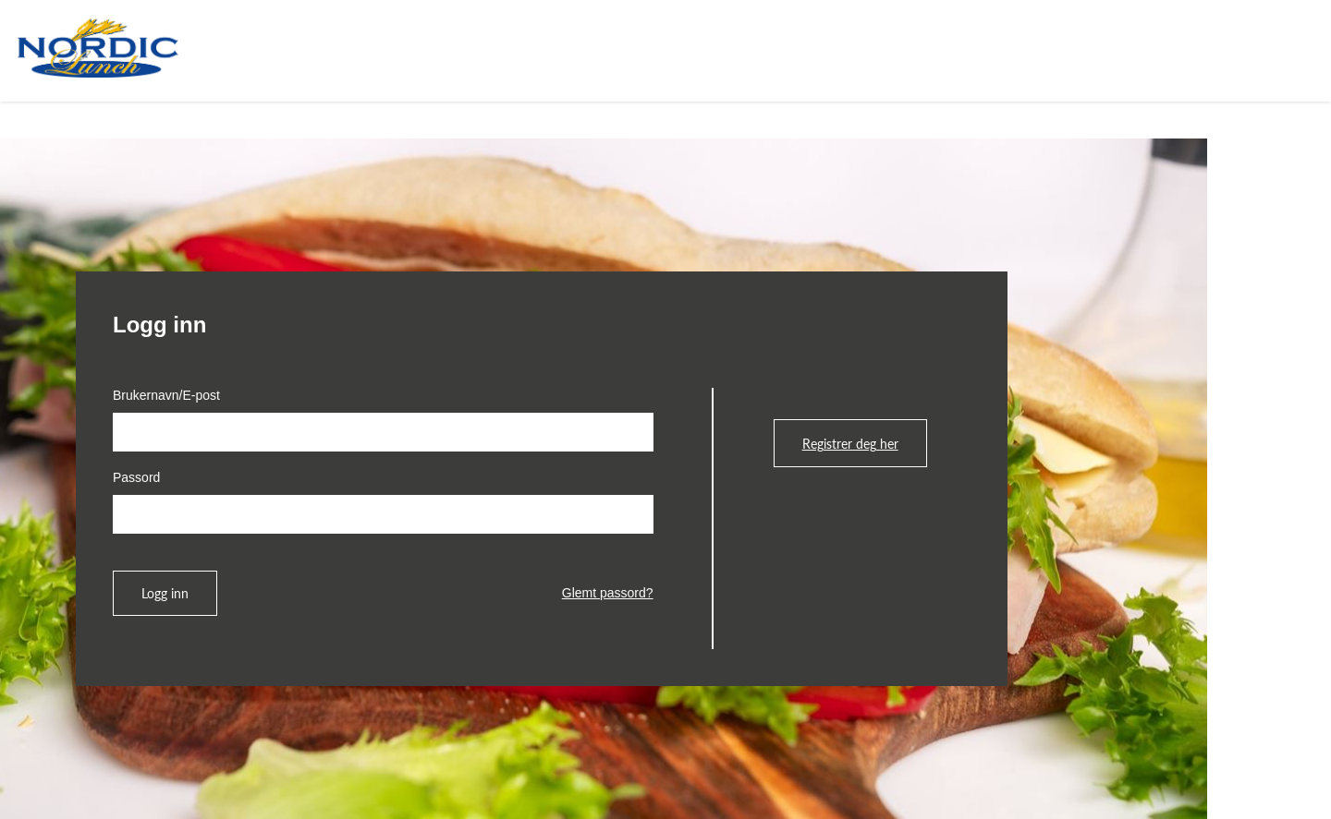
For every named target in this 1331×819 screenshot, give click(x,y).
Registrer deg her (850, 443)
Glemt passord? (607, 592)
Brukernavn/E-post (166, 395)
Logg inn (165, 593)
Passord (136, 477)
